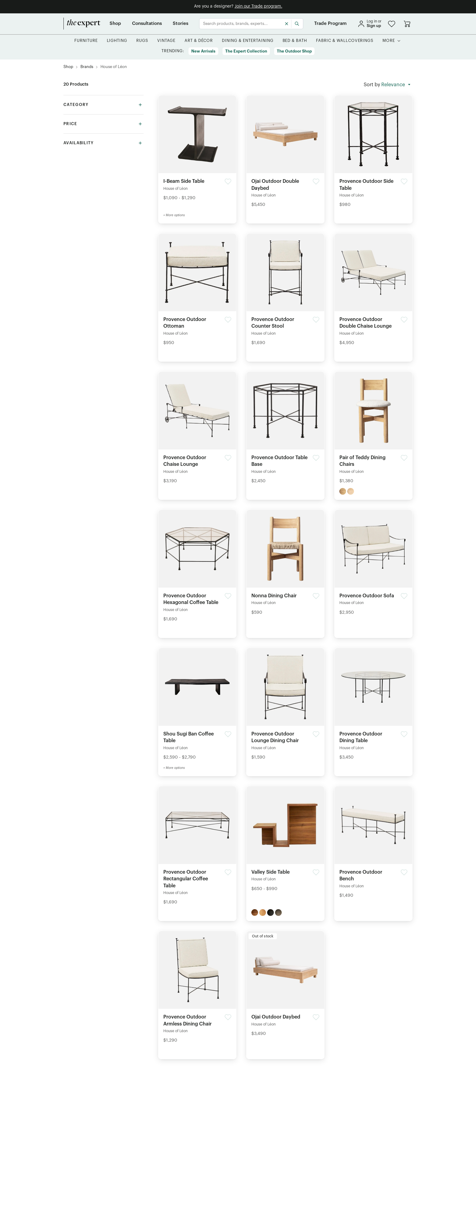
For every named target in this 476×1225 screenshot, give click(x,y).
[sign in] (369, 23)
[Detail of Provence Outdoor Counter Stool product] (285, 291)
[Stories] (180, 23)
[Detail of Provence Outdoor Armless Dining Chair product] (197, 989)
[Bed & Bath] (295, 40)
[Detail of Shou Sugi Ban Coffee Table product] (197, 706)
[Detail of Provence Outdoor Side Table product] (373, 153)
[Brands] (86, 67)
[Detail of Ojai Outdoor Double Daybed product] (285, 153)
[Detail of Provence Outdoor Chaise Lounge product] (197, 429)
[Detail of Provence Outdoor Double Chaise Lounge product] (373, 291)
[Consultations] (147, 23)
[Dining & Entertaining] (247, 40)
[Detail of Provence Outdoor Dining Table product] (373, 706)
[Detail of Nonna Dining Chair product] (285, 564)
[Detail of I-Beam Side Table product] (197, 149)
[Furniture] (86, 40)
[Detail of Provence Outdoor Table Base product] (285, 429)
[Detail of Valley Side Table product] (285, 840)
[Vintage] (166, 40)
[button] (391, 24)
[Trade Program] (330, 23)
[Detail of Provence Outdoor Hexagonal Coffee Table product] (197, 568)
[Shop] (115, 23)
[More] (388, 40)
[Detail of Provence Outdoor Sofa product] (373, 564)
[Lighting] (117, 40)
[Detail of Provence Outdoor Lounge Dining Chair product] (285, 706)
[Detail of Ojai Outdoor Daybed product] (285, 985)
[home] (81, 24)
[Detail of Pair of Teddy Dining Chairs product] (373, 429)
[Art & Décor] (199, 40)
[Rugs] (142, 40)
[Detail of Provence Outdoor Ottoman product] (197, 291)
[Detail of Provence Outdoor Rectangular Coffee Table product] (197, 847)
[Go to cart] (407, 23)
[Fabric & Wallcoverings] (344, 40)
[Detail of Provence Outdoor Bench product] (373, 844)
